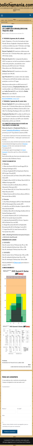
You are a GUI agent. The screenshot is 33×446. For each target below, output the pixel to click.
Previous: (16, 362)
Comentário (6, 386)
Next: (16, 366)
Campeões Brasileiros (13, 130)
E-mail (19, 408)
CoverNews (19, 442)
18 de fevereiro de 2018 (16, 33)
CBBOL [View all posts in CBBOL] (4, 26)
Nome (4, 408)
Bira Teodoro (6, 33)
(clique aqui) (10, 98)
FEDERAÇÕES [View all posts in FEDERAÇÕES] (9, 26)
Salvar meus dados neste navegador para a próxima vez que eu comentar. (15, 425)
